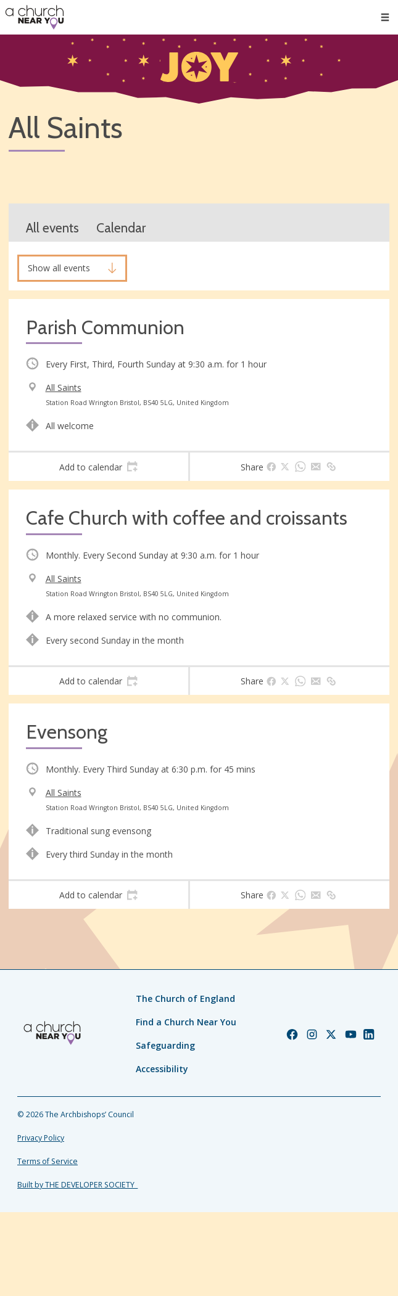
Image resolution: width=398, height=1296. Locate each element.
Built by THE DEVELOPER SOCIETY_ (77, 1184)
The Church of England (185, 998)
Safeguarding (165, 1045)
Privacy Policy (40, 1138)
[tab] (98, 467)
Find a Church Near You (186, 1022)
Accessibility (162, 1069)
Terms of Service (47, 1161)
